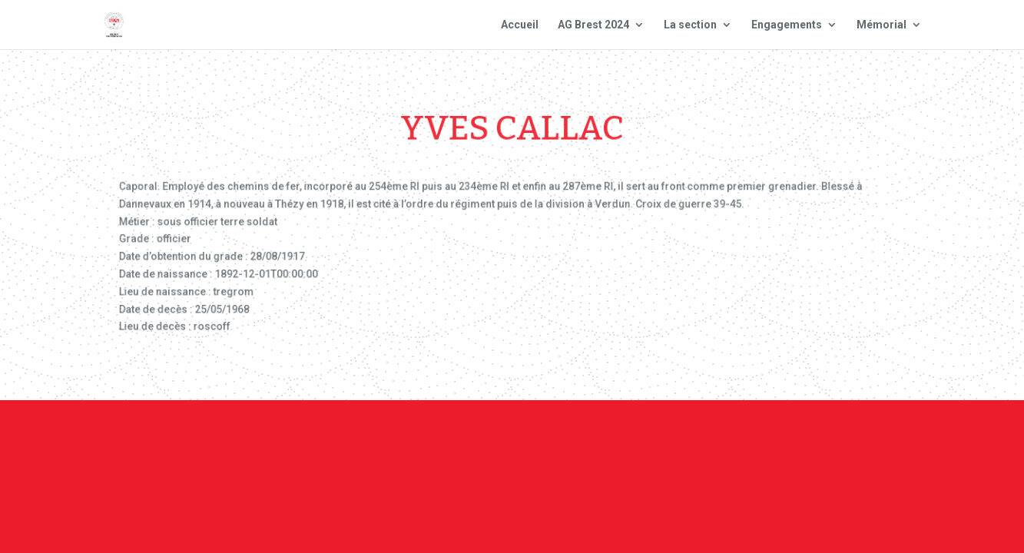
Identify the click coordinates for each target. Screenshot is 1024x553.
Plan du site (719, 442)
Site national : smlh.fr (843, 442)
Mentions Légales (608, 442)
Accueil (520, 25)
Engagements (786, 25)
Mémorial (881, 25)
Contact (509, 442)
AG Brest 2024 (593, 25)
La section (690, 25)
